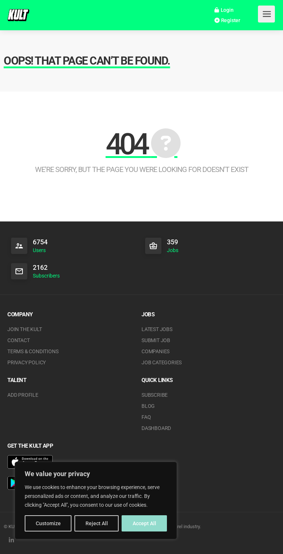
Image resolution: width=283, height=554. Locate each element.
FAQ (146, 417)
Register (227, 20)
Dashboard (156, 428)
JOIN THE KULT (24, 329)
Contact (18, 340)
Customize (48, 523)
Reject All (96, 523)
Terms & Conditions (32, 351)
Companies (156, 351)
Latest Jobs (157, 329)
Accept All (144, 523)
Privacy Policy (26, 362)
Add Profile (22, 395)
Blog (148, 406)
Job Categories (162, 362)
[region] (96, 500)
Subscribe (155, 395)
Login (224, 10)
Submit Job (156, 340)
